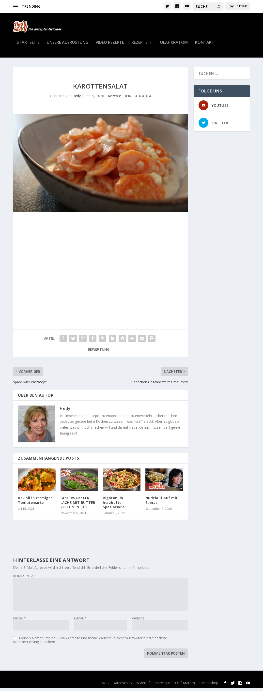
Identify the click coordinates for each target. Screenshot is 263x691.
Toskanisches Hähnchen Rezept (68, 6)
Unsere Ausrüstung (67, 46)
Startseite (28, 46)
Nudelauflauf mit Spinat (161, 503)
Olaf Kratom (174, 46)
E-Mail (80, 621)
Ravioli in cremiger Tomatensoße (35, 503)
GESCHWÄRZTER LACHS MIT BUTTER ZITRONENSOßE (78, 505)
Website (138, 621)
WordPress (104, 679)
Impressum (162, 685)
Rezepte (139, 46)
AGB (105, 685)
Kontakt (204, 46)
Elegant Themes (50, 679)
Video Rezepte (110, 46)
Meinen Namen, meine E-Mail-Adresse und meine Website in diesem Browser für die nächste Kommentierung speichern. (90, 643)
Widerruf (143, 685)
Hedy (77, 99)
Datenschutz (122, 685)
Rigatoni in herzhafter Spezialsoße (114, 505)
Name (19, 621)
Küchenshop (208, 685)
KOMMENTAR (24, 579)
